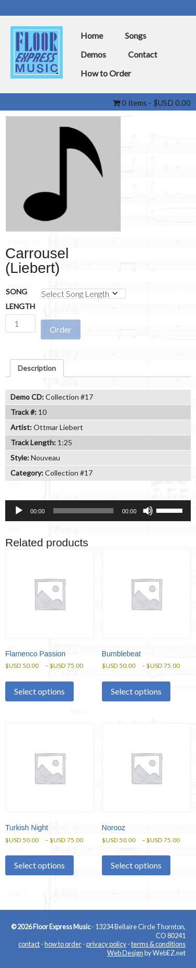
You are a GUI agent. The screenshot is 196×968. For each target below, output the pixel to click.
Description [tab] (37, 368)
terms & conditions (158, 944)
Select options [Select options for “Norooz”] (136, 865)
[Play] (19, 510)
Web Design (125, 953)
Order (61, 329)
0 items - (152, 102)
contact (29, 944)
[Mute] (148, 510)
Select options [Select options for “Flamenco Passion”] (39, 691)
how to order (63, 944)
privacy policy (106, 944)
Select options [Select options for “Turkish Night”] (39, 865)
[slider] (83, 510)
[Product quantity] (20, 323)
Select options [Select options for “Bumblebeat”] (136, 691)
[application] (98, 510)
